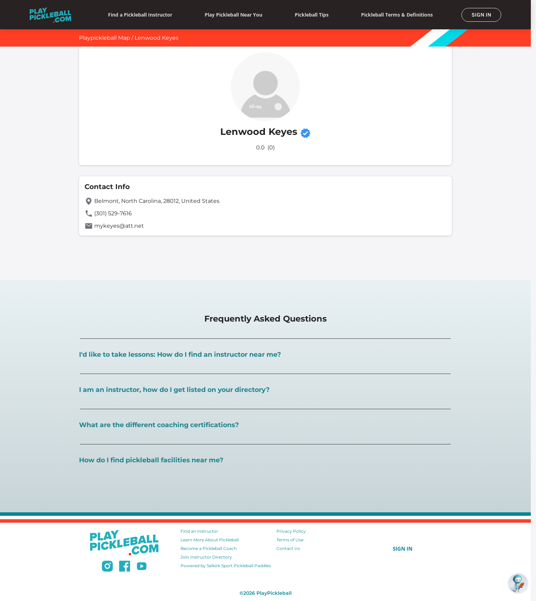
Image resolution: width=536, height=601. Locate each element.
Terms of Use (289, 539)
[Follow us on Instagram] (107, 567)
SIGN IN (481, 14)
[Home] (50, 14)
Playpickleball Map (104, 38)
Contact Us (288, 548)
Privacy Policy (291, 531)
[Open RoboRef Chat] (518, 583)
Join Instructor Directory (206, 557)
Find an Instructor (199, 531)
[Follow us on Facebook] (124, 567)
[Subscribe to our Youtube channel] (141, 567)
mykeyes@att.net (119, 226)
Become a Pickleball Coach (209, 548)
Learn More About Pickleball (210, 539)
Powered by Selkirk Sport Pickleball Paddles (226, 565)
